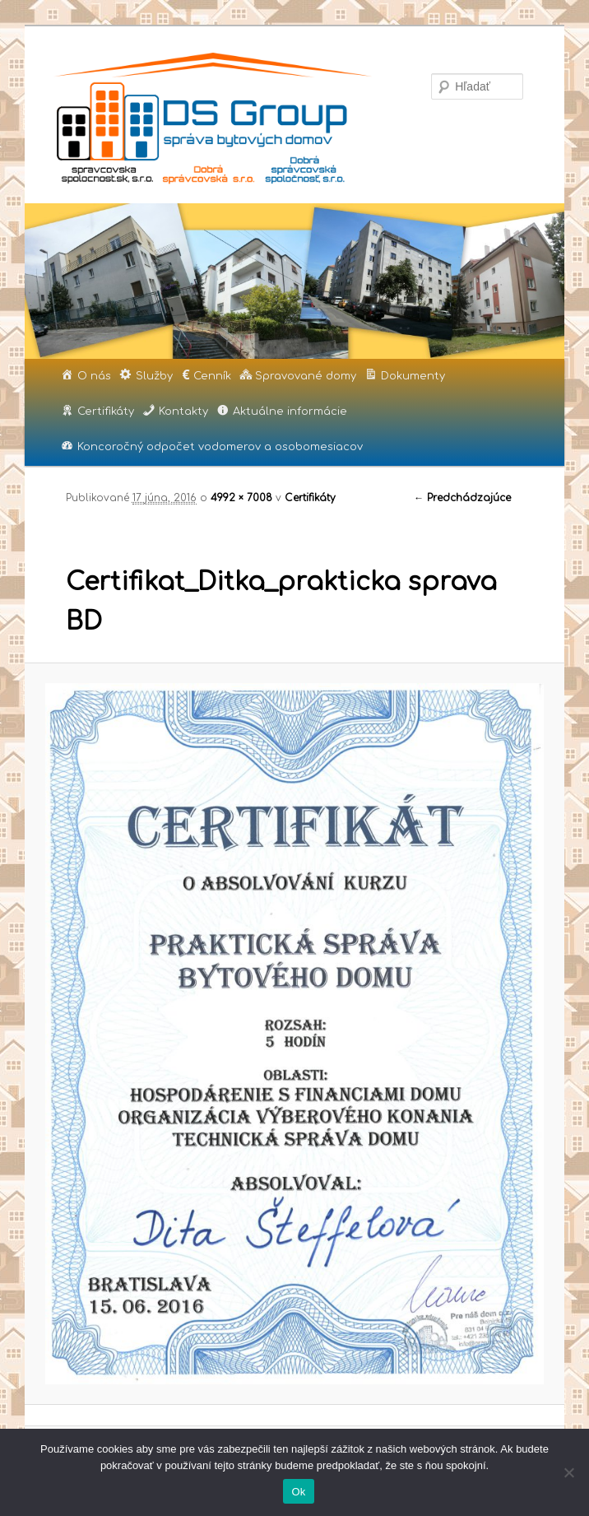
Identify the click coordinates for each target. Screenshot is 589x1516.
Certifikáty (310, 498)
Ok (298, 1492)
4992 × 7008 (241, 498)
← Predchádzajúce (462, 498)
